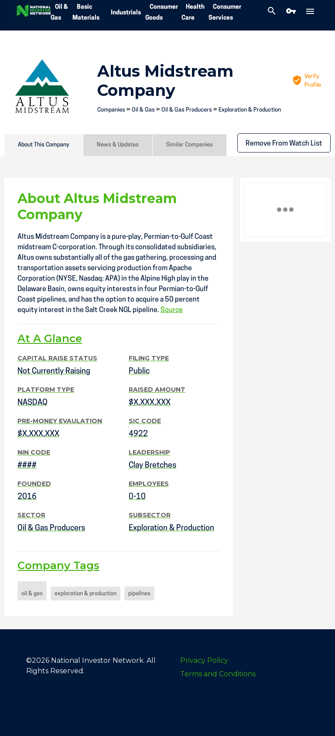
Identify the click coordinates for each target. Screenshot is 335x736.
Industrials (126, 13)
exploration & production (85, 594)
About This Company (43, 145)
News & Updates (118, 145)
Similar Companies (189, 145)
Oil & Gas (143, 110)
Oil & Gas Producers (186, 110)
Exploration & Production (250, 110)
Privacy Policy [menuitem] (204, 660)
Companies (111, 110)
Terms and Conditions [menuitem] (218, 674)
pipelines (139, 594)
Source (172, 310)
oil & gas (32, 594)
